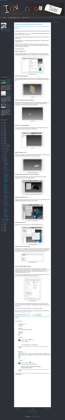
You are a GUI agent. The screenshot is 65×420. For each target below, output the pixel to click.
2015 (3, 138)
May (4, 156)
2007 (3, 229)
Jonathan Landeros (25, 339)
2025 (3, 122)
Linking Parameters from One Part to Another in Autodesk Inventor (9, 106)
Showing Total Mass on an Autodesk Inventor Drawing (6, 197)
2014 (3, 140)
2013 (3, 141)
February (5, 218)
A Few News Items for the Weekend (6, 215)
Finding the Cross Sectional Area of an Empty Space (5, 211)
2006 (3, 230)
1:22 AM (24, 351)
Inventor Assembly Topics (32, 316)
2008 (3, 227)
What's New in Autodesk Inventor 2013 (23, 311)
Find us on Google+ (3, 0)
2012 (3, 143)
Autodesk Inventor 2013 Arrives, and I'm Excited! (28, 24)
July (4, 153)
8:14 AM (32, 362)
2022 (3, 127)
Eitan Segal (17, 28)
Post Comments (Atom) (35, 416)
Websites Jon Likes (25, 17)
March (4, 159)
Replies (21, 337)
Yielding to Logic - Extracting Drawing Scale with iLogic (9, 93)
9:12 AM (25, 324)
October (5, 148)
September (5, 149)
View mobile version (32, 411)
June (4, 154)
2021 (3, 128)
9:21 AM (32, 339)
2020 (3, 130)
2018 (3, 133)
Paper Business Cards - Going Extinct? (5, 186)
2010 (3, 224)
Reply (19, 334)
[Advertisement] (6, 53)
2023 (3, 125)
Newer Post (17, 409)
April (4, 158)
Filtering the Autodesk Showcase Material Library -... (5, 180)
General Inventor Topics (22, 316)
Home (4, 17)
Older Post (47, 409)
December (5, 145)
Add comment (18, 374)
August (4, 151)
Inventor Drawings (40, 316)
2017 (3, 135)
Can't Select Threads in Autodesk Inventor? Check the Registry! (8, 82)
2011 (3, 222)
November (5, 146)
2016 (3, 137)
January (5, 220)
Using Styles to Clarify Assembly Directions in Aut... (6, 191)
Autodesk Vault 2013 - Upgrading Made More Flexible (6, 163)
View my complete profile (5, 30)
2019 (3, 132)
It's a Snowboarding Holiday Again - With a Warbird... (6, 174)
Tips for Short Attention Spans (13, 17)
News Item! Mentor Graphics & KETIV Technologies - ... (6, 204)
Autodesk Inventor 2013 (26, 33)
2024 (3, 123)
